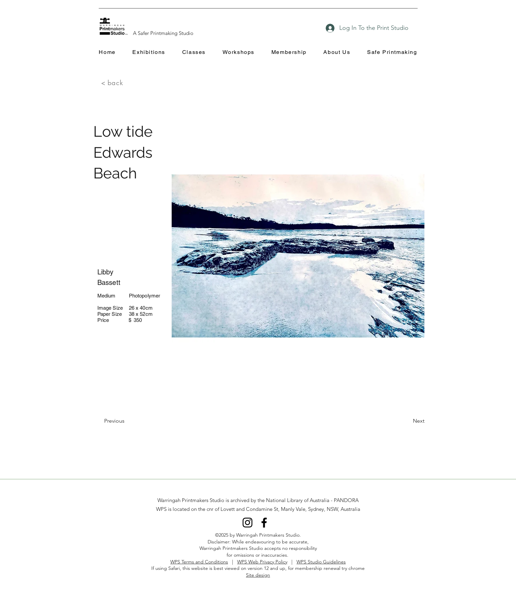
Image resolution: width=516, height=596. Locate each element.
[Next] (407, 421)
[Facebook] (264, 522)
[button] (149, 52)
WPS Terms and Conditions (199, 562)
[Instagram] (247, 522)
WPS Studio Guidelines (321, 562)
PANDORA (346, 500)
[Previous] (126, 421)
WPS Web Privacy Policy (262, 562)
